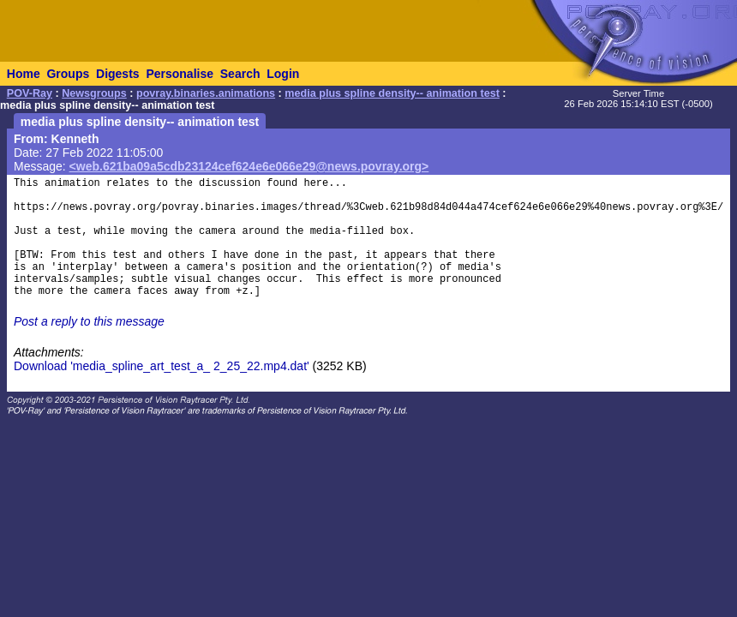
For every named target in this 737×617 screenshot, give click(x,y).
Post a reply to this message (89, 321)
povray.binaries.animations (205, 93)
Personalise (179, 74)
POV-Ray (29, 93)
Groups (67, 74)
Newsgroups (94, 93)
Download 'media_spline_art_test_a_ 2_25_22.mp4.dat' (161, 366)
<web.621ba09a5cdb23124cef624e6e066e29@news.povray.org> (249, 166)
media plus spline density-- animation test (392, 93)
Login (283, 74)
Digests (118, 74)
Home (23, 74)
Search (240, 74)
